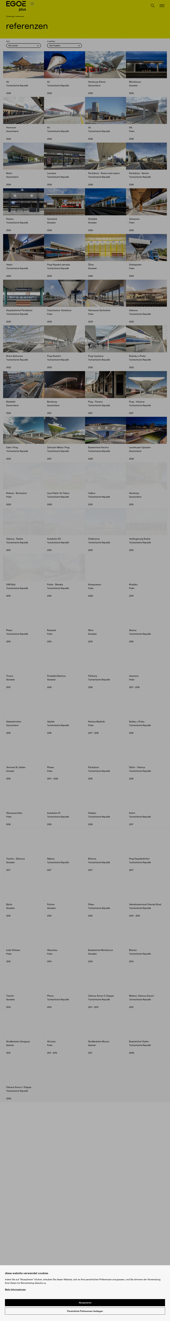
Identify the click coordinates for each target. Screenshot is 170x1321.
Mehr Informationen (15, 1289)
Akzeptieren (85, 1302)
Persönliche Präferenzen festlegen (85, 1311)
